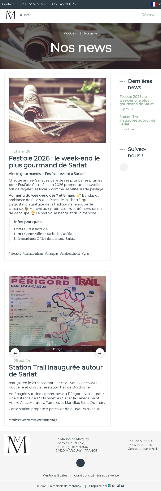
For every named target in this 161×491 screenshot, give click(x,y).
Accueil (70, 33)
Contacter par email (140, 449)
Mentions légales (54, 475)
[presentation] (15, 352)
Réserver (149, 15)
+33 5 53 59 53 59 (137, 441)
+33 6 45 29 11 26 (137, 445)
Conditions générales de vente (96, 475)
